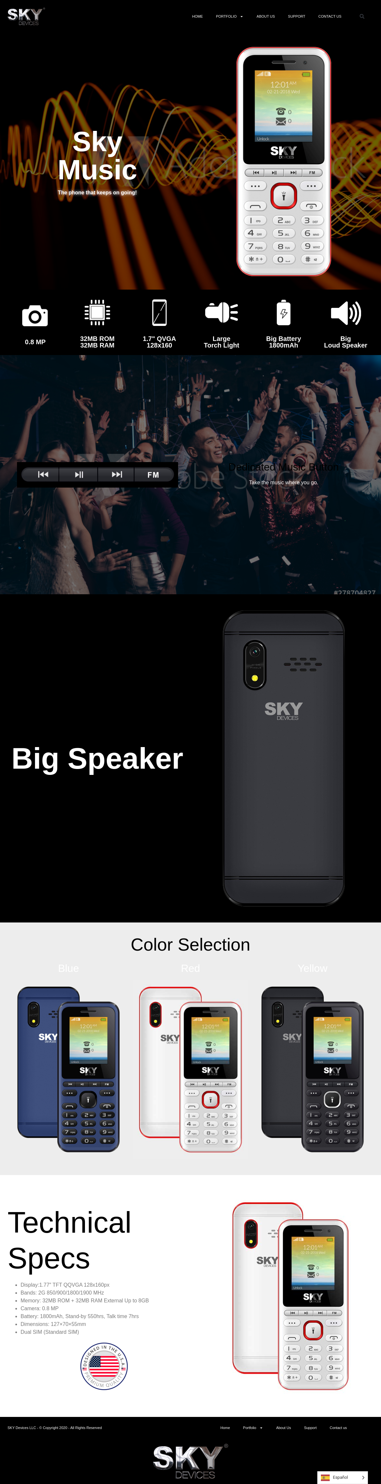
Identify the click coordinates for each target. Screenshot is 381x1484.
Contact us (329, 16)
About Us (266, 16)
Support (296, 16)
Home (197, 16)
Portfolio (229, 16)
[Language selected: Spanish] (342, 1477)
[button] (362, 16)
